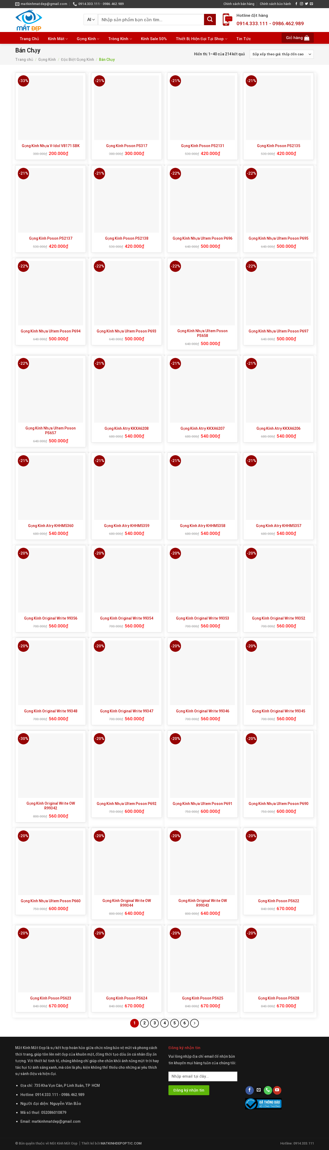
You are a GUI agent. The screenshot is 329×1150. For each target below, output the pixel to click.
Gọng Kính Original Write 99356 (50, 618)
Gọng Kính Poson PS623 (50, 998)
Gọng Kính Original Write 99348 (50, 711)
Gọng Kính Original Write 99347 (126, 711)
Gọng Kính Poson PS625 (202, 998)
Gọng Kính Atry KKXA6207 (202, 428)
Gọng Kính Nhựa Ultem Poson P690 (278, 804)
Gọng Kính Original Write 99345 (278, 711)
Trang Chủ (29, 38)
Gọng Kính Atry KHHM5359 (126, 526)
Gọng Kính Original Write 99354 (126, 618)
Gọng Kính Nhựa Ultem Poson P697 (278, 331)
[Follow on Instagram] (301, 4)
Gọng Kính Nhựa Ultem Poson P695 (278, 238)
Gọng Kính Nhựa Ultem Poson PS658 (202, 333)
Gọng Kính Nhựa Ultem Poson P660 (50, 901)
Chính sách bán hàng (238, 4)
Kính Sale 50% (154, 38)
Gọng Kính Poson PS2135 (278, 146)
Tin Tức (243, 38)
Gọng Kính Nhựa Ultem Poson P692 (126, 804)
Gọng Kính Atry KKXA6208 (127, 428)
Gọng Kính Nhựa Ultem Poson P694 (50, 331)
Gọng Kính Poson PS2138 (126, 238)
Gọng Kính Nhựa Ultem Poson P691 (202, 804)
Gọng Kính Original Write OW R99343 (202, 903)
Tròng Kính (120, 38)
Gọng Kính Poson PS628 (278, 998)
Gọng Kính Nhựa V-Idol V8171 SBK (51, 146)
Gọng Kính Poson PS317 (126, 146)
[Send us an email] (311, 4)
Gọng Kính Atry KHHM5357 (278, 526)
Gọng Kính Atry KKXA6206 (278, 428)
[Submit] (210, 19)
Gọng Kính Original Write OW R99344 (126, 903)
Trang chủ (24, 59)
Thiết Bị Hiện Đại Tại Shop (201, 38)
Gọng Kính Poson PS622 (278, 901)
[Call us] (268, 1090)
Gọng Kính (88, 38)
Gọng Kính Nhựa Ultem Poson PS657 (50, 430)
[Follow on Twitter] (306, 4)
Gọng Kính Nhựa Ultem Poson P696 (202, 238)
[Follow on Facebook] (296, 4)
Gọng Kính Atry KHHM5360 (50, 526)
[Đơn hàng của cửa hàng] (282, 54)
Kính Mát (58, 38)
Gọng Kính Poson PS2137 (50, 238)
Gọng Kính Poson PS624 (126, 998)
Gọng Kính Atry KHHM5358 (202, 526)
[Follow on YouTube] (277, 1090)
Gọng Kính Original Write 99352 (278, 618)
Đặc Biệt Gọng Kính (77, 59)
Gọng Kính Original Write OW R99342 (50, 805)
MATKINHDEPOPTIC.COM (121, 1143)
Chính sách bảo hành (275, 4)
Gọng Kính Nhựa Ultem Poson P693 (126, 331)
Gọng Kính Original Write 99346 (202, 711)
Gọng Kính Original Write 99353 (202, 618)
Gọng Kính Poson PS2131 (202, 146)
